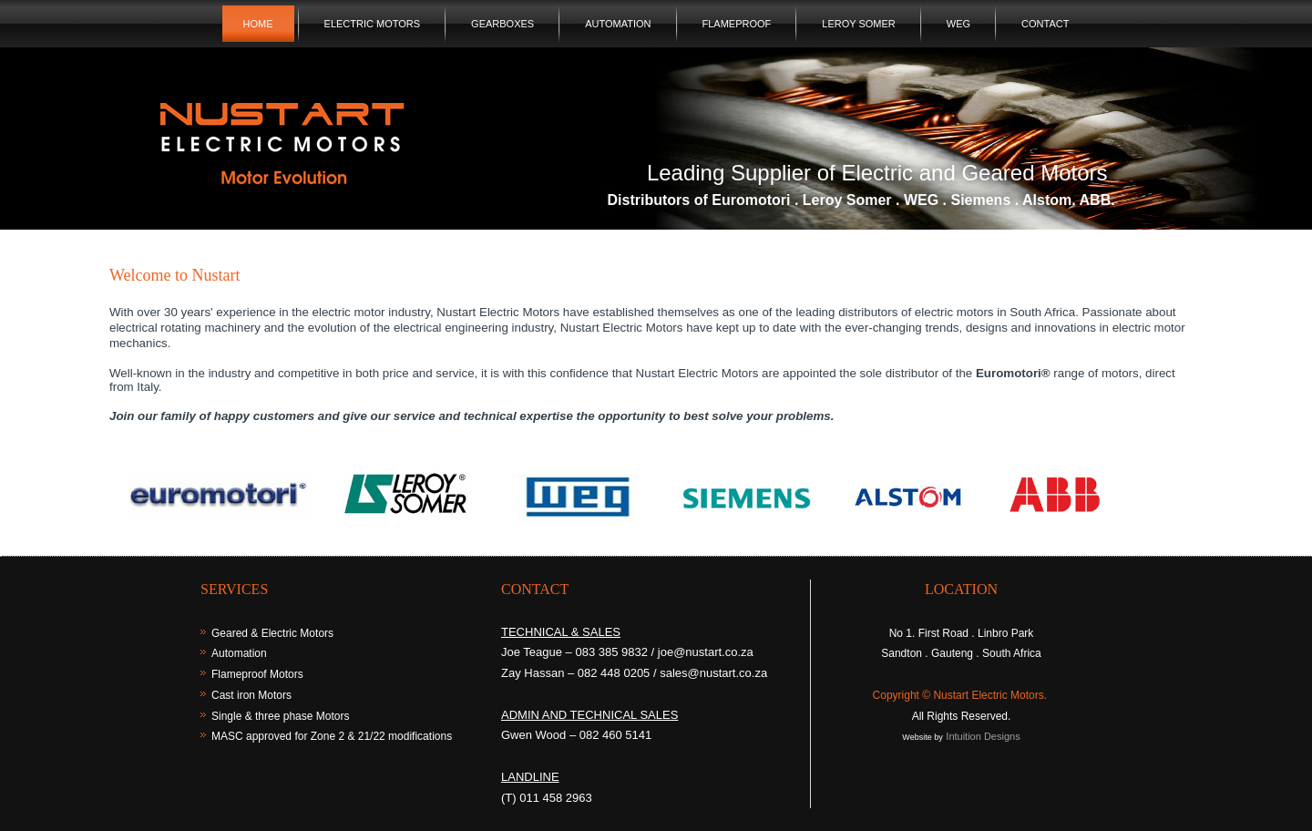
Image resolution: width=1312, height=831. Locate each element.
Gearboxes (502, 23)
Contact (1045, 23)
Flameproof (737, 23)
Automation (618, 23)
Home (258, 23)
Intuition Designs (983, 736)
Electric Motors (372, 23)
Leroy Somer (859, 23)
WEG (958, 23)
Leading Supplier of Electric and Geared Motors (877, 172)
